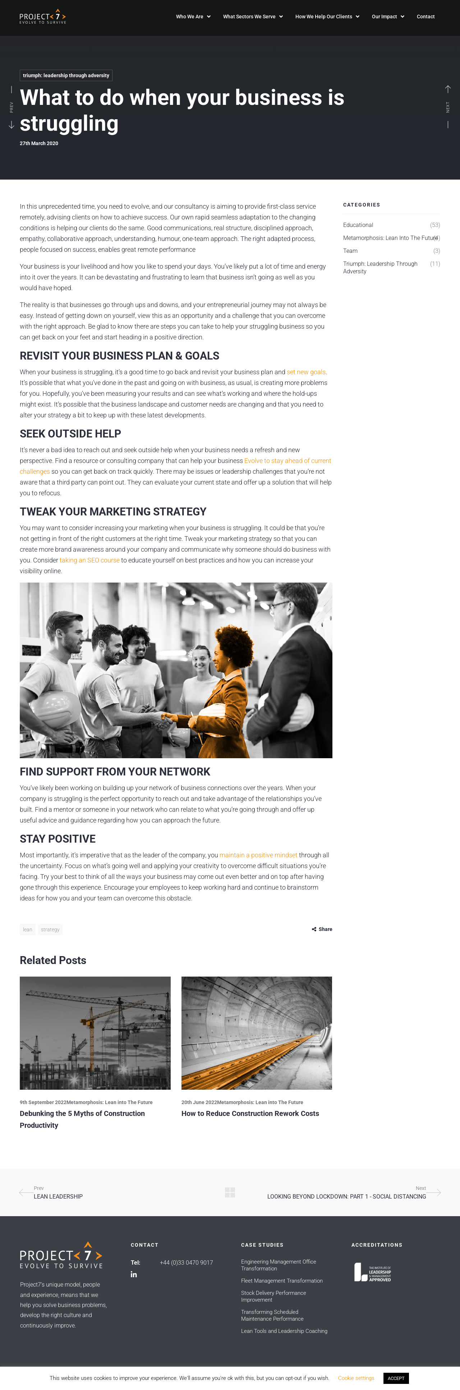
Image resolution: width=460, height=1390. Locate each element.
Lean (27, 929)
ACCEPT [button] (396, 1378)
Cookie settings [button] (356, 1378)
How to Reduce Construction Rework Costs (250, 1113)
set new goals (305, 372)
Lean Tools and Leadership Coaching (284, 1331)
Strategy (50, 929)
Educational (358, 225)
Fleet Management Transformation (282, 1281)
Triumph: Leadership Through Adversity (66, 75)
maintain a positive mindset (258, 855)
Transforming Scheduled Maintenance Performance (272, 1315)
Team (350, 250)
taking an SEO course (89, 560)
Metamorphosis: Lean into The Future (109, 1102)
